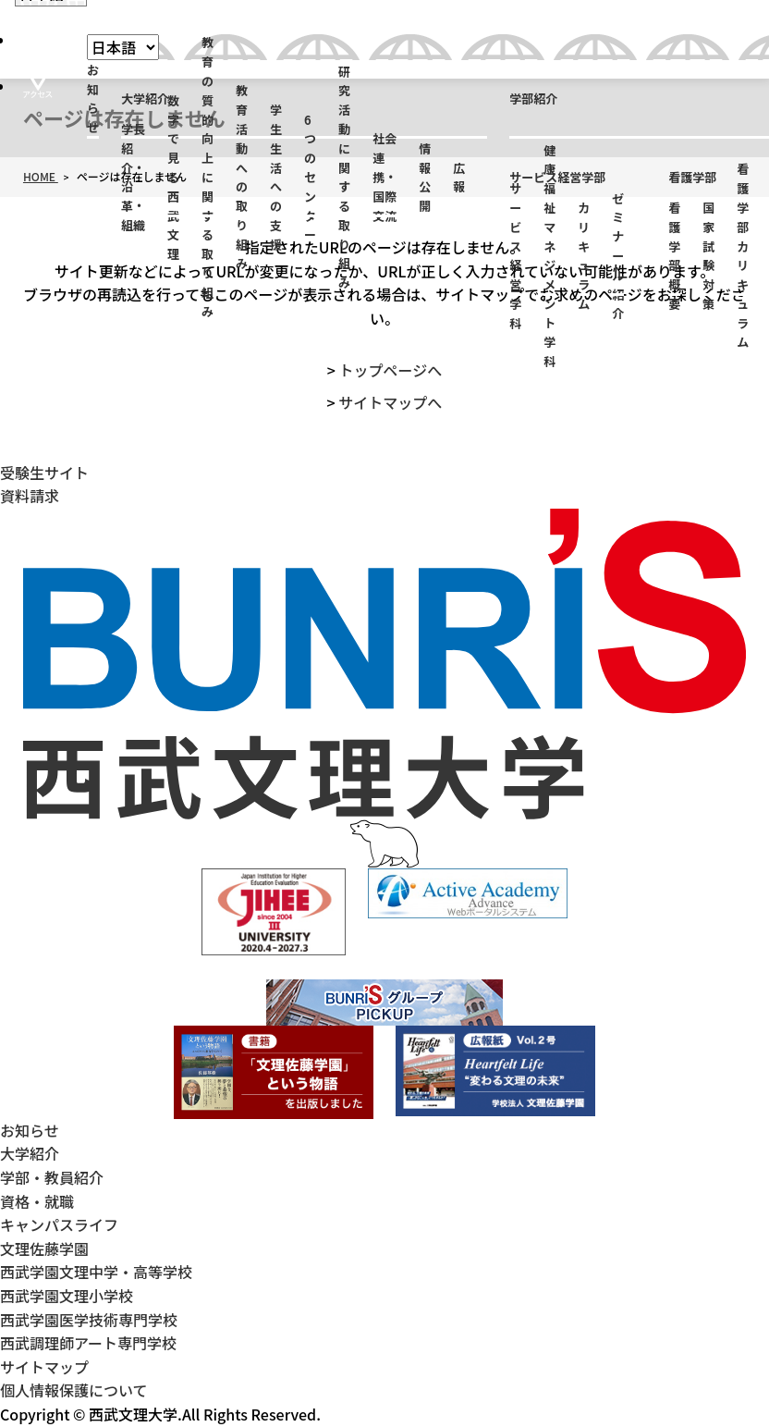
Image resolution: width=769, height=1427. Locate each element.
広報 (459, 177)
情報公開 (425, 177)
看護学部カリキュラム (743, 256)
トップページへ (391, 370)
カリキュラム (584, 256)
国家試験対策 (708, 256)
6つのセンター (310, 178)
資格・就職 (37, 1201)
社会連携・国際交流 (384, 178)
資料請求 (29, 496)
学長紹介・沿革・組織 (133, 178)
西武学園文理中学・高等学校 (96, 1272)
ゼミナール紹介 (618, 256)
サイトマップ (44, 1367)
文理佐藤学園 (44, 1248)
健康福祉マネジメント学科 (549, 256)
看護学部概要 (674, 256)
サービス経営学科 (515, 256)
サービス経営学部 (557, 177)
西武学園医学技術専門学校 (88, 1320)
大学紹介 (145, 98)
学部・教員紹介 (52, 1177)
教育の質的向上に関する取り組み (207, 178)
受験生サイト (44, 472)
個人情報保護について (74, 1390)
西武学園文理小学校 (66, 1296)
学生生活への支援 (276, 178)
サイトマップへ (390, 402)
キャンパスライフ (59, 1224)
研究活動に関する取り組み (344, 178)
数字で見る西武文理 (173, 178)
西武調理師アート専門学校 (88, 1343)
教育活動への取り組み (242, 178)
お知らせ (93, 98)
